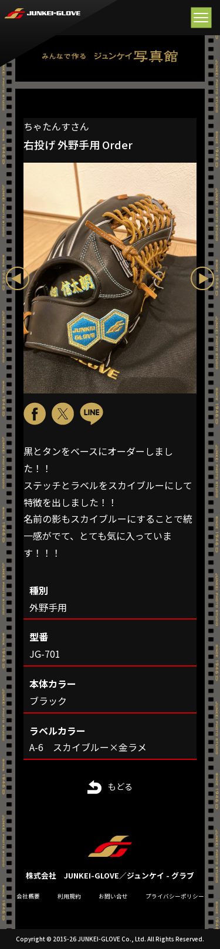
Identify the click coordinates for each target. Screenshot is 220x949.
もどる (120, 786)
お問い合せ (113, 896)
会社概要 (28, 896)
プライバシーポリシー (174, 896)
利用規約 (69, 896)
